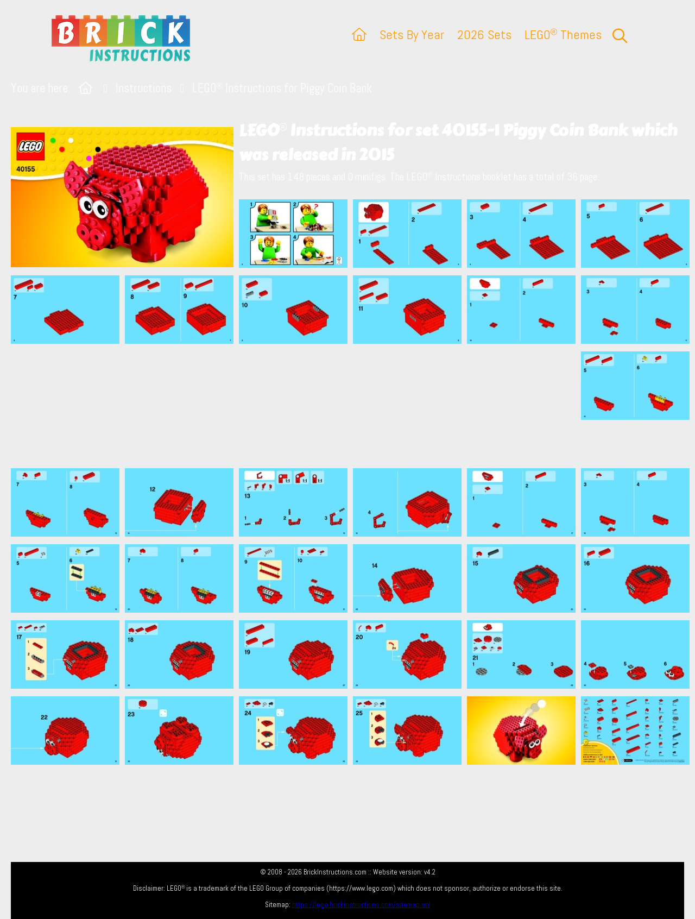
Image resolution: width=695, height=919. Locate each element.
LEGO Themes (563, 34)
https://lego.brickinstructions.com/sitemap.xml (361, 904)
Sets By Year (412, 34)
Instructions (144, 88)
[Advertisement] (353, 405)
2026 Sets (484, 34)
